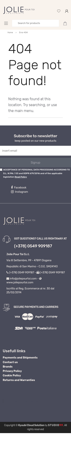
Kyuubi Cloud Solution (31, 425)
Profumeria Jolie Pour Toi (22, 401)
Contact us (10, 362)
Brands (7, 366)
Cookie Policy (12, 375)
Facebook (18, 187)
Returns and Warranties (19, 380)
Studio (55, 425)
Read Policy (21, 177)
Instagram (19, 191)
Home (10, 32)
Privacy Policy (12, 371)
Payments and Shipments (20, 357)
